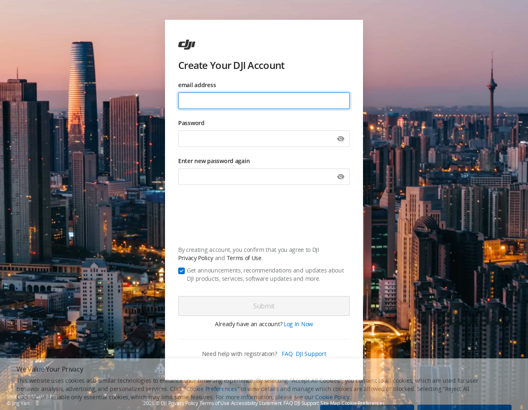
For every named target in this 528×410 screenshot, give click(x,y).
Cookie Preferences (363, 403)
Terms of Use (244, 258)
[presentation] (264, 217)
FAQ (287, 354)
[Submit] (264, 306)
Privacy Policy (195, 258)
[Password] (264, 138)
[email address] (264, 100)
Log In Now (298, 324)
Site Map (330, 403)
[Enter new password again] (264, 176)
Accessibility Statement (256, 403)
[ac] (187, 45)
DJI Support (311, 354)
